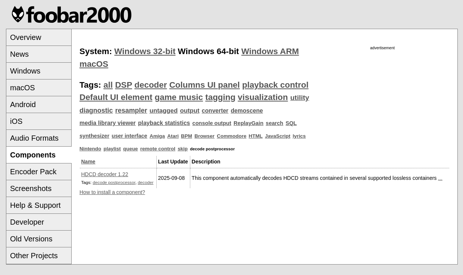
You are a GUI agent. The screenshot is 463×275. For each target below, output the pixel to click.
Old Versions (31, 239)
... (440, 178)
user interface (129, 136)
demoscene (247, 110)
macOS (22, 88)
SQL (291, 123)
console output (212, 123)
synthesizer (94, 136)
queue (130, 148)
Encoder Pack (33, 172)
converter (215, 110)
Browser (204, 136)
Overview (25, 37)
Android (23, 104)
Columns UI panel (204, 85)
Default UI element (115, 97)
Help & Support (35, 205)
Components (33, 155)
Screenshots (30, 188)
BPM (186, 136)
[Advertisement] (382, 103)
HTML (256, 136)
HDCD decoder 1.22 (104, 174)
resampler (131, 110)
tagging (220, 97)
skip (183, 148)
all (108, 85)
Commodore (231, 136)
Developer (27, 222)
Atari (173, 136)
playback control (275, 85)
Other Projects (34, 255)
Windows (25, 71)
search (274, 123)
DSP (123, 85)
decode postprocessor (114, 182)
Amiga (157, 136)
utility (299, 97)
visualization (263, 97)
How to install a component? (112, 192)
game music (179, 97)
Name (88, 162)
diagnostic (96, 110)
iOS (16, 121)
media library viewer (107, 123)
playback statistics (164, 123)
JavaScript (277, 136)
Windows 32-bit (144, 51)
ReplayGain (248, 123)
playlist (112, 148)
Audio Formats (34, 138)
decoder (150, 85)
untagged (164, 110)
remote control (157, 148)
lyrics (299, 136)
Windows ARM (270, 51)
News (19, 54)
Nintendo (90, 148)
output (189, 110)
